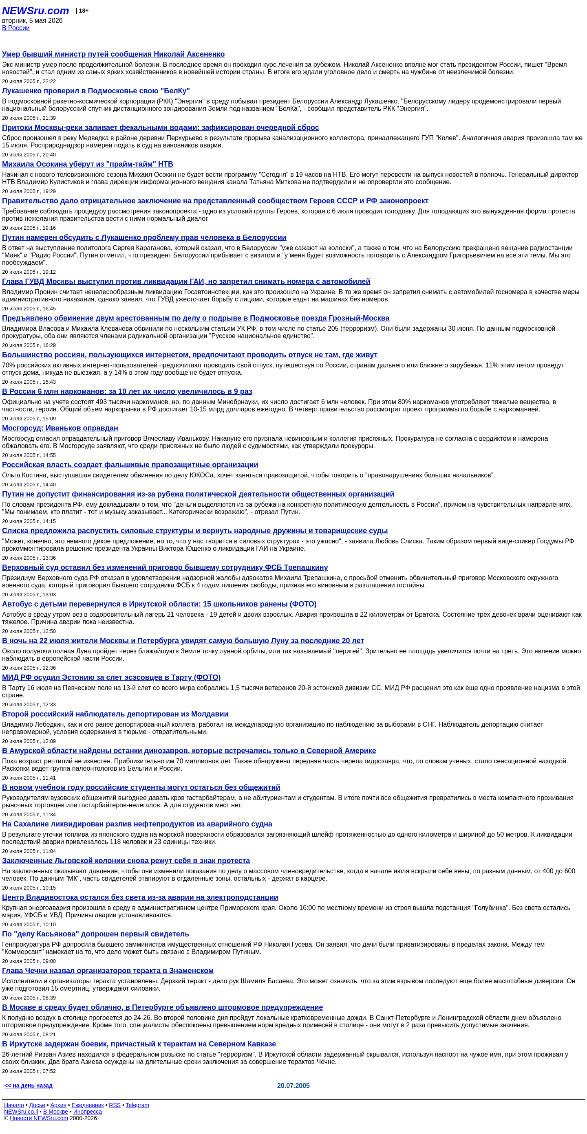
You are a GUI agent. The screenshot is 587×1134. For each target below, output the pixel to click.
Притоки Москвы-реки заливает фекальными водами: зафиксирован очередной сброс (160, 127)
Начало (14, 1105)
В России (16, 27)
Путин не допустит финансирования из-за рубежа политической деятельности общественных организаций (198, 494)
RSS (115, 1105)
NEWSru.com (35, 10)
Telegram (138, 1105)
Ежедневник (88, 1105)
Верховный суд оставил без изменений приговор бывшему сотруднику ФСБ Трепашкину (165, 567)
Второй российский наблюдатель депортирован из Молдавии (115, 714)
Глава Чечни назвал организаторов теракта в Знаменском (108, 971)
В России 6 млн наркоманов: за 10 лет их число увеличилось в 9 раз (127, 391)
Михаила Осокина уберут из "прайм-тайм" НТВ (87, 164)
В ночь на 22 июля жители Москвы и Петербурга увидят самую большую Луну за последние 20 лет (183, 641)
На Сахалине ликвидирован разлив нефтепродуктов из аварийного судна (137, 824)
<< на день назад (28, 1085)
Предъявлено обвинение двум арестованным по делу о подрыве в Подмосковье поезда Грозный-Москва (196, 318)
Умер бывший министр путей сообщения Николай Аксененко (113, 54)
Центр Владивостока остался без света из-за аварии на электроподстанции (140, 897)
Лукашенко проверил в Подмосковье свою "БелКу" (96, 91)
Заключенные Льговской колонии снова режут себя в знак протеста (126, 861)
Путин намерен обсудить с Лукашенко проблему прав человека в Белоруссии (144, 237)
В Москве (55, 1111)
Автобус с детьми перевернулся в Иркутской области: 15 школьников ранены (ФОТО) (159, 604)
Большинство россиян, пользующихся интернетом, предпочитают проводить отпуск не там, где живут (189, 355)
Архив (58, 1105)
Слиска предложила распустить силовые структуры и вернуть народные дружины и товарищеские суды (195, 531)
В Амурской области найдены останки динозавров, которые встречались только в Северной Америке (189, 751)
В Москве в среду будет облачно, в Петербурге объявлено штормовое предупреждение (162, 1007)
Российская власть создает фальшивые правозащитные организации (130, 465)
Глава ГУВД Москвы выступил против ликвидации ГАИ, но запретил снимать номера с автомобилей (186, 281)
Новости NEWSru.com (39, 1118)
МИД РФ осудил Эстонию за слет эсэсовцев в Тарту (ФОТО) (111, 677)
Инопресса (87, 1111)
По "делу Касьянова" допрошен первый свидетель (95, 934)
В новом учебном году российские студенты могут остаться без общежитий (141, 787)
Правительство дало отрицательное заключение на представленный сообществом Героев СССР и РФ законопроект (215, 201)
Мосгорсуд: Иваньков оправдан (60, 428)
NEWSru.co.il (21, 1111)
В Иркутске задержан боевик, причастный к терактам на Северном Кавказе (139, 1044)
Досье (37, 1105)
